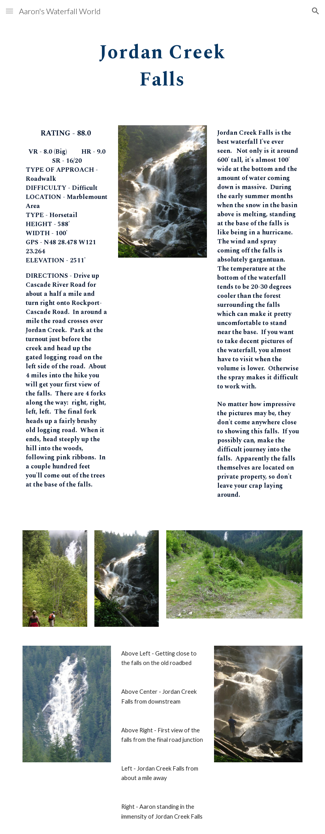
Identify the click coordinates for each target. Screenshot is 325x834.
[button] (9, 11)
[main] (162, 63)
